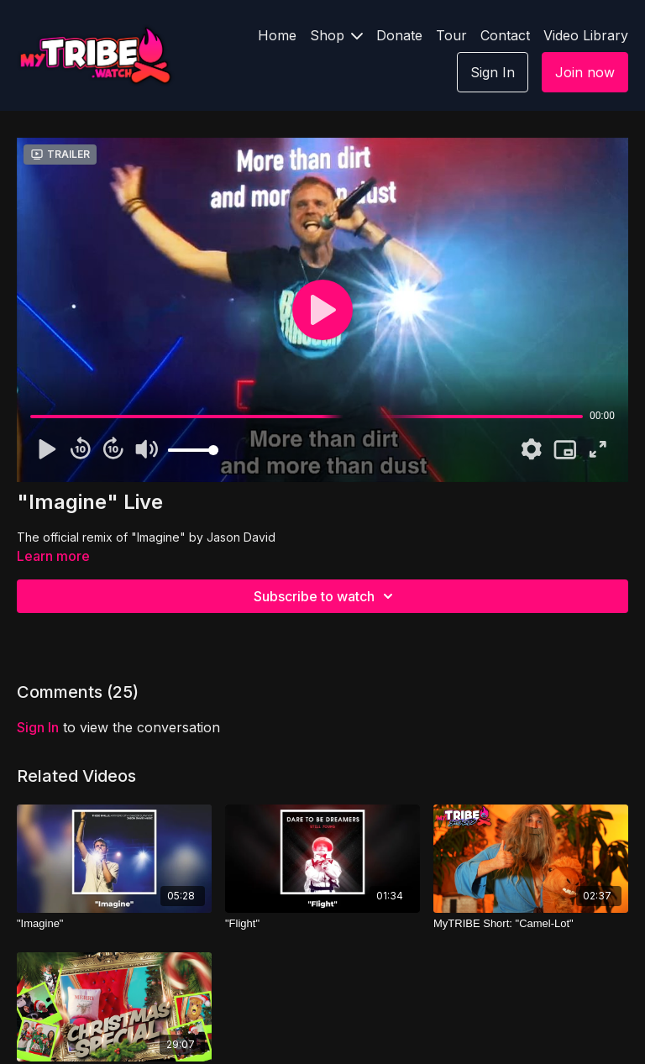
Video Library (585, 35)
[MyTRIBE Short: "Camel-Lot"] (530, 923)
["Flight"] (322, 923)
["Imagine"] (114, 923)
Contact (505, 35)
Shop (336, 35)
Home (277, 35)
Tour (451, 35)
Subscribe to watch (326, 596)
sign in (38, 727)
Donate (399, 35)
